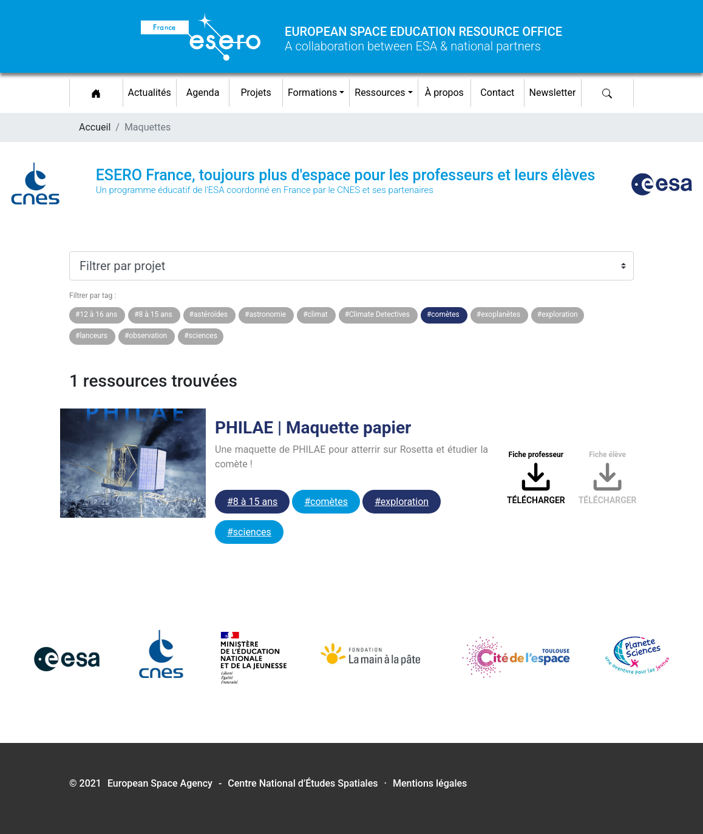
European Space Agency (159, 783)
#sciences (249, 532)
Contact (497, 92)
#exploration (402, 501)
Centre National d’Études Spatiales (303, 783)
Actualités (152, 90)
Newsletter (552, 92)
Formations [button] (312, 92)
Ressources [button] (380, 92)
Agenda (202, 92)
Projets (255, 92)
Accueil (94, 127)
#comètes (326, 501)
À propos (444, 92)
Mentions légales (430, 783)
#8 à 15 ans (252, 501)
